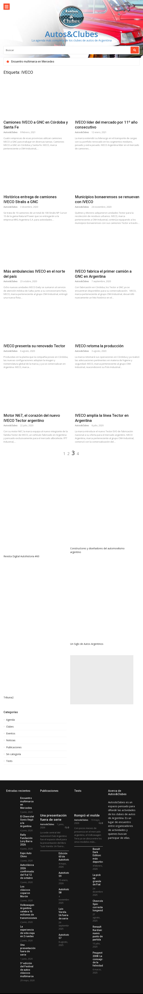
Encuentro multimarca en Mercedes (32, 61)
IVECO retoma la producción (99, 346)
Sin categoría (13, 754)
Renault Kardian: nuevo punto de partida (98, 947)
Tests (9, 761)
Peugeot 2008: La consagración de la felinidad (101, 973)
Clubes (10, 726)
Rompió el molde (87, 830)
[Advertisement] (101, 679)
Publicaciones (14, 747)
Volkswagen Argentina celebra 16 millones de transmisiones (28, 911)
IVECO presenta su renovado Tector (34, 346)
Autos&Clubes (71, 34)
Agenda (10, 719)
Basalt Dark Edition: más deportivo (98, 870)
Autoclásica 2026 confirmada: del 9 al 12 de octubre (27, 871)
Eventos (10, 733)
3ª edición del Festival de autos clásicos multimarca (27, 970)
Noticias (10, 740)
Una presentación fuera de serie (53, 832)
